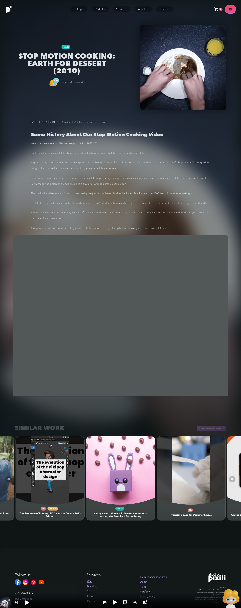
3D (43, 509)
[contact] (230, 9)
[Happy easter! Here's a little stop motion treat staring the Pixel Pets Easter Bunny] (120, 470)
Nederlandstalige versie (153, 576)
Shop (79, 9)
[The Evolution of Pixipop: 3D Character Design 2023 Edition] (50, 470)
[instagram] (26, 582)
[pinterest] (34, 582)
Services (120, 9)
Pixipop (53, 509)
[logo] (12, 9)
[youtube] (42, 582)
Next (232, 479)
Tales (165, 9)
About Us (143, 9)
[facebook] (18, 582)
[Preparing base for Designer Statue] (191, 470)
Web (89, 581)
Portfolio (100, 9)
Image (66, 47)
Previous (9, 479)
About (143, 581)
